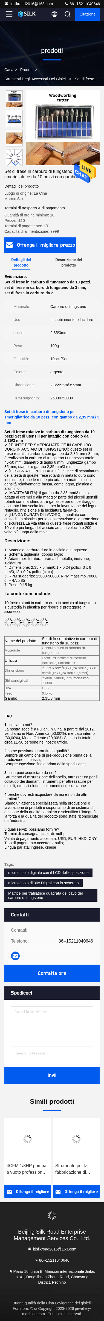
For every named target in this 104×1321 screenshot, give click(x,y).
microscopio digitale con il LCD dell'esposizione (48, 872)
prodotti (26, 70)
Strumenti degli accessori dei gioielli (35, 79)
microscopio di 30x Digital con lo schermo (43, 883)
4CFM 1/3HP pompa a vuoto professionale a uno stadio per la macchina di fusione (27, 1169)
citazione (88, 14)
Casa (8, 70)
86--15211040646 (82, 4)
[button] (16, 163)
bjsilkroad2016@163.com (28, 4)
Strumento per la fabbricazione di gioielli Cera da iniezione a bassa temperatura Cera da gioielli (75, 1169)
